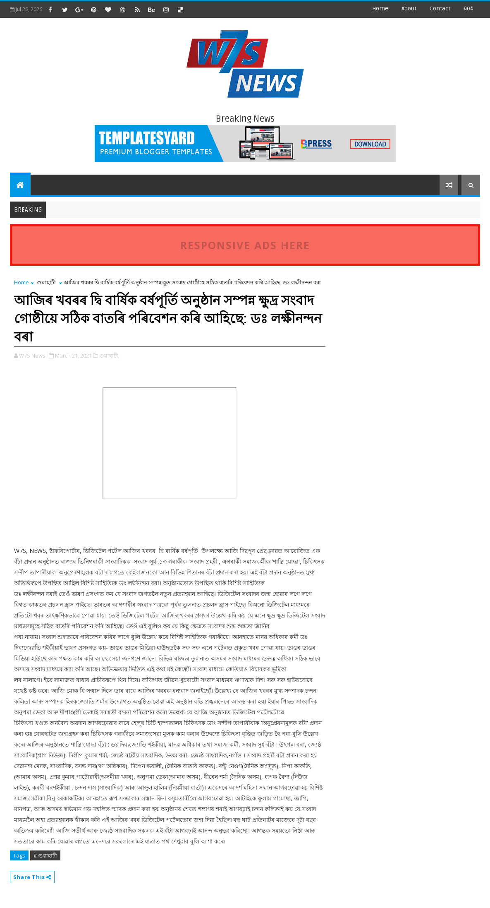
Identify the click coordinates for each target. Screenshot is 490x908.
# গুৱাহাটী (45, 855)
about (409, 8)
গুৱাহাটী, (109, 355)
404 (468, 8)
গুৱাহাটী (46, 282)
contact (440, 8)
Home (380, 8)
